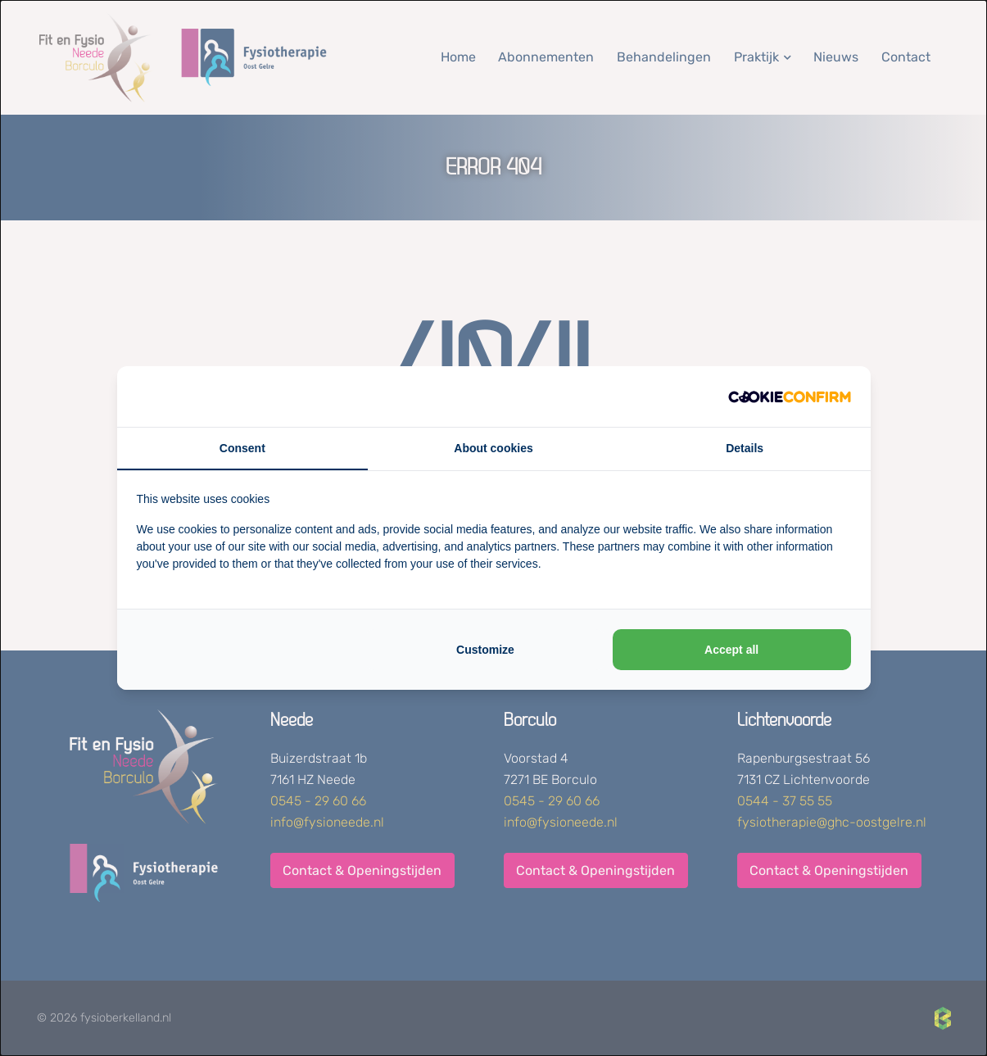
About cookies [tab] (493, 448)
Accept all (731, 649)
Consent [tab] (242, 448)
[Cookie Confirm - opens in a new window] (789, 396)
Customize (485, 649)
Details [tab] (744, 448)
